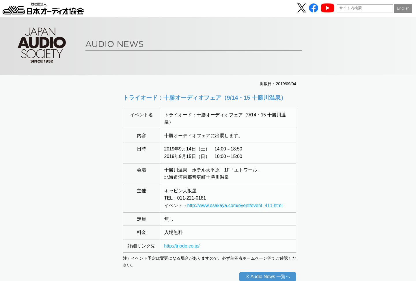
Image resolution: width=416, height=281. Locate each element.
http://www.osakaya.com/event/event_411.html (235, 205)
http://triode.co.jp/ (182, 245)
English (403, 8)
